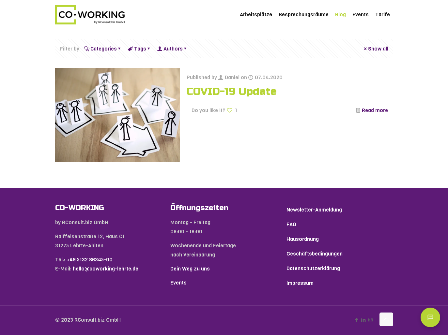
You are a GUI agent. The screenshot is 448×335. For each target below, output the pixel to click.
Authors (172, 48)
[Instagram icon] (370, 320)
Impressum (300, 283)
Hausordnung (302, 239)
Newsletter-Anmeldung (314, 209)
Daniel (232, 77)
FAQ (291, 224)
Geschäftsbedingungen (314, 253)
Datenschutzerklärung (313, 268)
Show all (375, 48)
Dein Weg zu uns (190, 268)
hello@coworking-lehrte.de (105, 268)
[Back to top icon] (386, 319)
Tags (139, 48)
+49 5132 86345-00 (90, 259)
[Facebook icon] (356, 320)
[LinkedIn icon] (363, 320)
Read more (375, 110)
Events (178, 282)
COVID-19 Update (232, 91)
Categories (103, 48)
